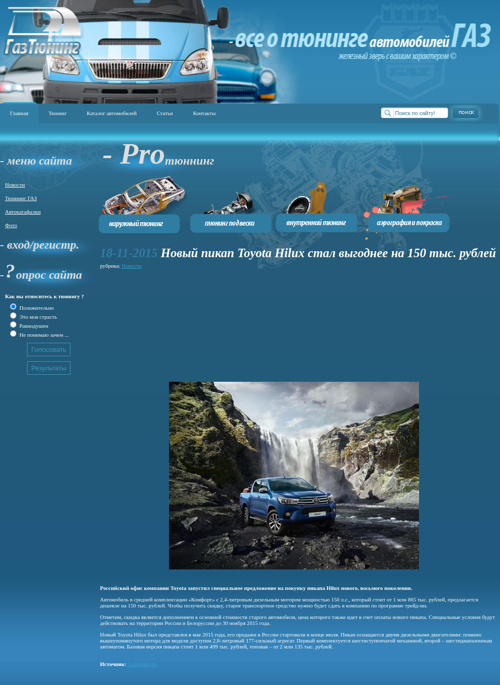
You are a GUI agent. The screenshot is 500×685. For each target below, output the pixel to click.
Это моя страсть (37, 317)
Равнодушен (33, 326)
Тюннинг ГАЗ (21, 198)
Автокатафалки (22, 212)
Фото (11, 225)
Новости (15, 185)
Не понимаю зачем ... (43, 335)
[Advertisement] (153, 321)
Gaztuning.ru (142, 664)
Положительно (36, 308)
